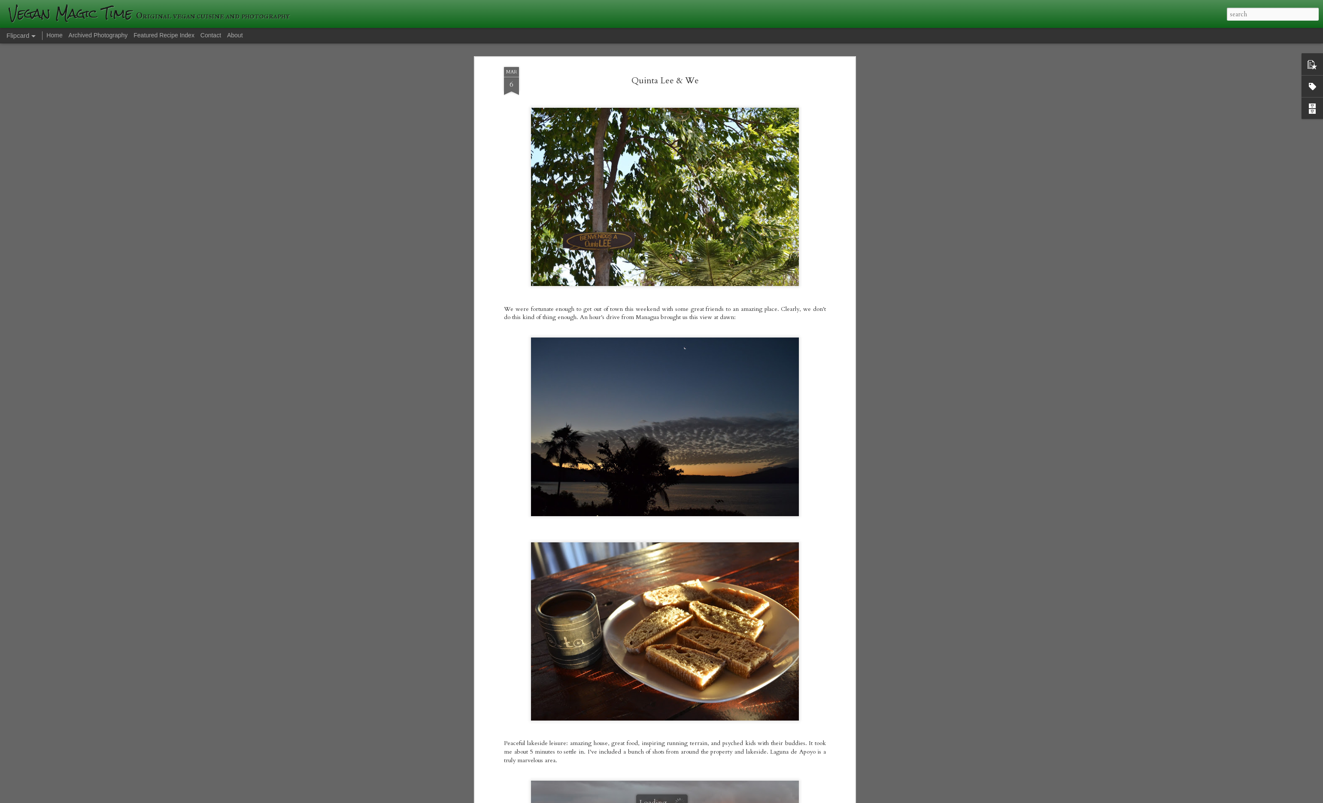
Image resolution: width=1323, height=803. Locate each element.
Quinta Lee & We (665, 62)
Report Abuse (810, 797)
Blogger (786, 797)
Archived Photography (98, 35)
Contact (210, 35)
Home (54, 35)
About (235, 35)
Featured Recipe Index (164, 35)
